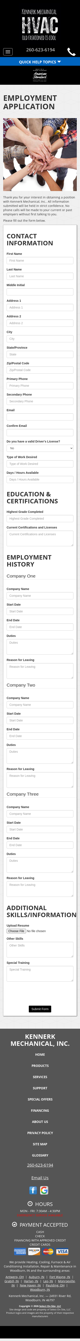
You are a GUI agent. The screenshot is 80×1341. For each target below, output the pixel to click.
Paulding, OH (55, 1285)
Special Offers (40, 1099)
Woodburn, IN (40, 1290)
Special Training (18, 962)
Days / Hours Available (23, 472)
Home (40, 1054)
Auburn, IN (36, 1277)
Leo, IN (48, 1281)
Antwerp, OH (15, 1277)
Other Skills (15, 938)
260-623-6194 (40, 1165)
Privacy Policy (40, 1133)
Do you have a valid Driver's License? (33, 441)
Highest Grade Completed (25, 511)
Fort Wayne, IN (59, 1277)
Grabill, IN (11, 1281)
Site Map (40, 1144)
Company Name (18, 589)
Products (40, 1066)
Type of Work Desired (22, 457)
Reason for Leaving (20, 660)
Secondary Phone (19, 394)
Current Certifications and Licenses (32, 527)
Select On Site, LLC (50, 1306)
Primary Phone (17, 379)
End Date (13, 620)
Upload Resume (18, 925)
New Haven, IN (30, 1285)
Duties (11, 636)
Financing (40, 1110)
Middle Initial (16, 285)
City (9, 332)
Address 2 (14, 316)
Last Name (14, 269)
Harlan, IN (31, 1281)
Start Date (14, 604)
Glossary (40, 1155)
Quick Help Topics (40, 61)
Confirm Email (17, 425)
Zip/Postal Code (18, 363)
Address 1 (14, 300)
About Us (40, 1122)
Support (40, 1088)
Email (11, 410)
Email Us (40, 1178)
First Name (14, 253)
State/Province (17, 347)
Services (40, 1077)
